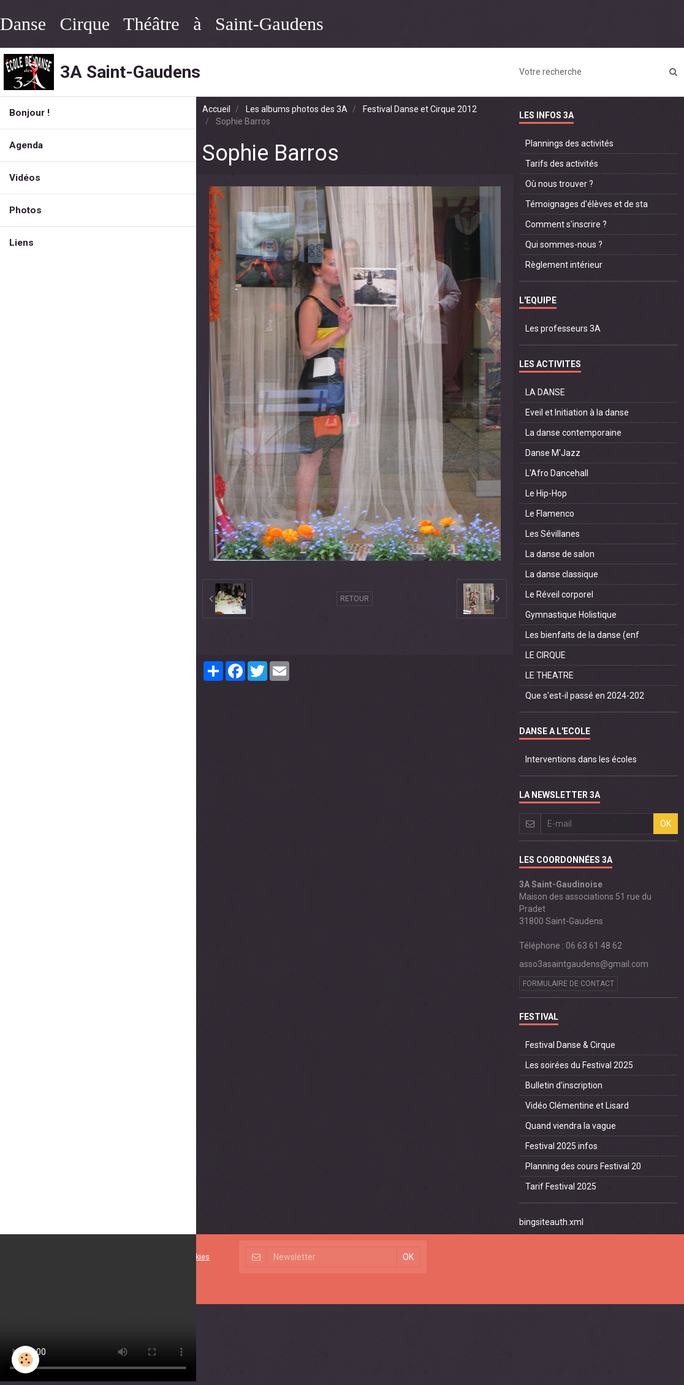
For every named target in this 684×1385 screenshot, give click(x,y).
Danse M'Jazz (552, 453)
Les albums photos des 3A (297, 109)
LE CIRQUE (545, 655)
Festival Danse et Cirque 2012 (420, 109)
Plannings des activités (569, 143)
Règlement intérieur (563, 265)
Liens (21, 242)
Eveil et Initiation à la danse (577, 412)
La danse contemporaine (573, 433)
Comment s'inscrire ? (566, 224)
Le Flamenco (549, 513)
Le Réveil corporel (559, 594)
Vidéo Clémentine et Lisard (577, 1105)
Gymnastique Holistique (571, 615)
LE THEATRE (549, 675)
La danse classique (561, 574)
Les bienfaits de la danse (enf (582, 635)
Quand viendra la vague (570, 1126)
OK (665, 824)
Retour (354, 598)
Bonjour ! (29, 112)
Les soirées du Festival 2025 (579, 1065)
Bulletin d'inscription (563, 1085)
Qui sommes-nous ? (563, 244)
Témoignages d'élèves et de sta (586, 204)
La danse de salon (560, 554)
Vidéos (24, 177)
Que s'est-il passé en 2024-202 (584, 695)
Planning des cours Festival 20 (583, 1166)
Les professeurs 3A (563, 328)
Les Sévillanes (552, 534)
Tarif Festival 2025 (560, 1186)
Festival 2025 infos (561, 1146)
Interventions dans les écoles (581, 759)
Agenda (26, 145)
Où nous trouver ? (559, 184)
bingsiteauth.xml (551, 1222)
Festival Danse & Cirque (570, 1045)
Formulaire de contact (568, 983)
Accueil (216, 109)
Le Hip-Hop (546, 493)
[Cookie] (26, 1359)
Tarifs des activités (561, 164)
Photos (25, 210)
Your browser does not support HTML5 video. (98, 1307)
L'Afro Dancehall (556, 473)
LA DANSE (545, 392)
